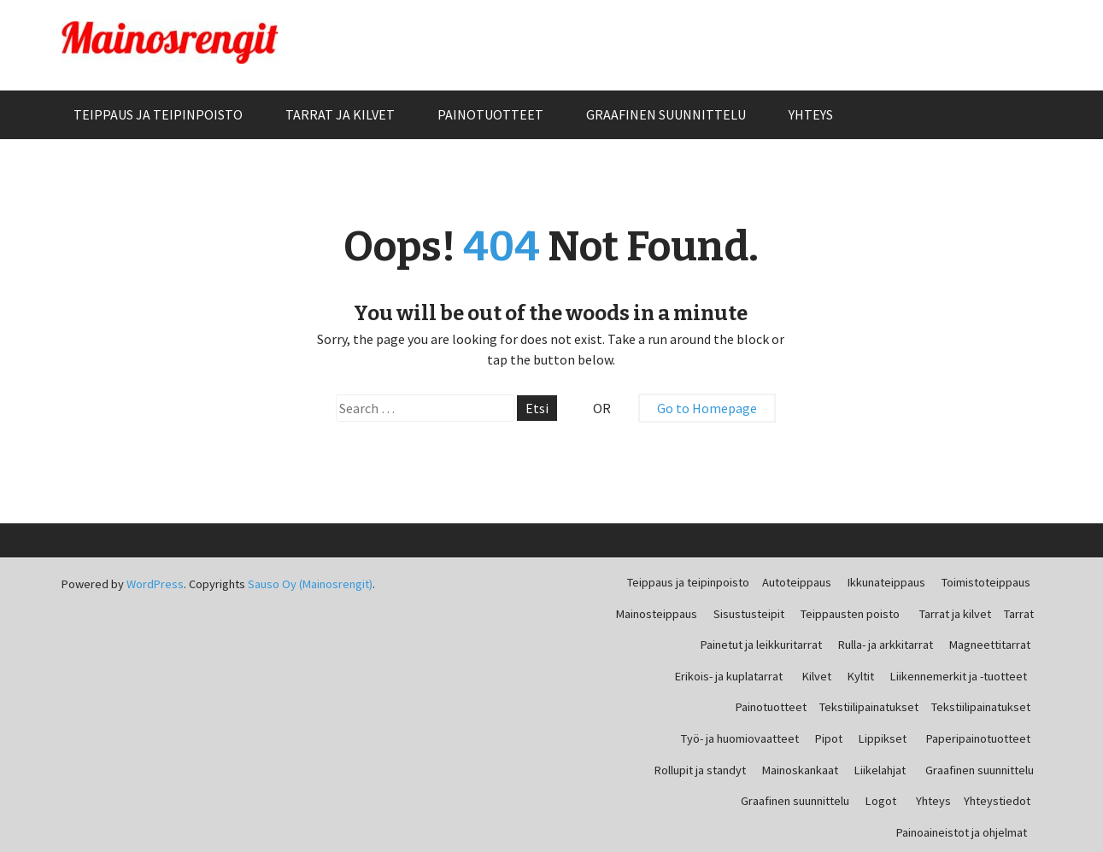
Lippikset (882, 738)
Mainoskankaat (800, 770)
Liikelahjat (880, 770)
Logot (880, 800)
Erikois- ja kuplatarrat (729, 676)
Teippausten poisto (850, 613)
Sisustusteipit (748, 613)
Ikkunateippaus (886, 582)
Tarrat (1019, 613)
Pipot (828, 738)
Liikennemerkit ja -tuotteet (958, 676)
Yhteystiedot (997, 800)
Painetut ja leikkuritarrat (761, 644)
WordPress (155, 584)
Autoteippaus (796, 582)
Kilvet (816, 676)
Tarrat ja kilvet (340, 114)
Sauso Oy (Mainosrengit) (310, 584)
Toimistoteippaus (986, 582)
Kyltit (861, 676)
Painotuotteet (490, 114)
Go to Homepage (707, 408)
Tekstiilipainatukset (868, 707)
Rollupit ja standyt (700, 770)
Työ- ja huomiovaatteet (740, 738)
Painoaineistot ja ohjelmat (961, 832)
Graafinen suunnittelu (666, 114)
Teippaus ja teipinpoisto (158, 114)
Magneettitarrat (989, 644)
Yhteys (811, 114)
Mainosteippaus (656, 613)
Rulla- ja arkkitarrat (885, 644)
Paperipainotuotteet (978, 738)
